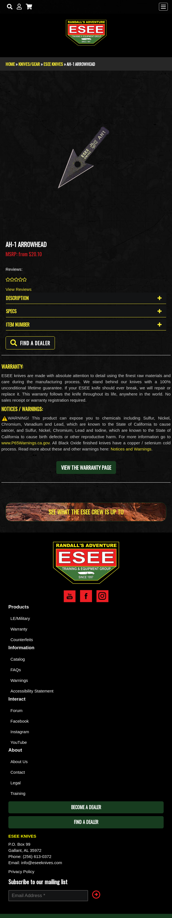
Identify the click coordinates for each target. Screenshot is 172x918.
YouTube (19, 742)
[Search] (8, 7)
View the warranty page (86, 467)
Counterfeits (22, 639)
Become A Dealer (86, 807)
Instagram (20, 731)
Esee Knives (53, 64)
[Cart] (28, 7)
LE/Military (20, 618)
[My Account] (18, 7)
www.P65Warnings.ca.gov (25, 442)
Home (10, 64)
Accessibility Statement (32, 691)
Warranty (19, 629)
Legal (16, 782)
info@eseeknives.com (41, 862)
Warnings (19, 680)
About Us (19, 761)
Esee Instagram (102, 596)
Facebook (20, 721)
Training (18, 793)
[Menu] (163, 7)
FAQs (16, 669)
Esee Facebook (86, 596)
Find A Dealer (86, 822)
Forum (17, 710)
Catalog (18, 659)
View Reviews (19, 289)
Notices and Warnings (131, 449)
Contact (18, 772)
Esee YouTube (69, 596)
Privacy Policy (21, 871)
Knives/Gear (29, 64)
